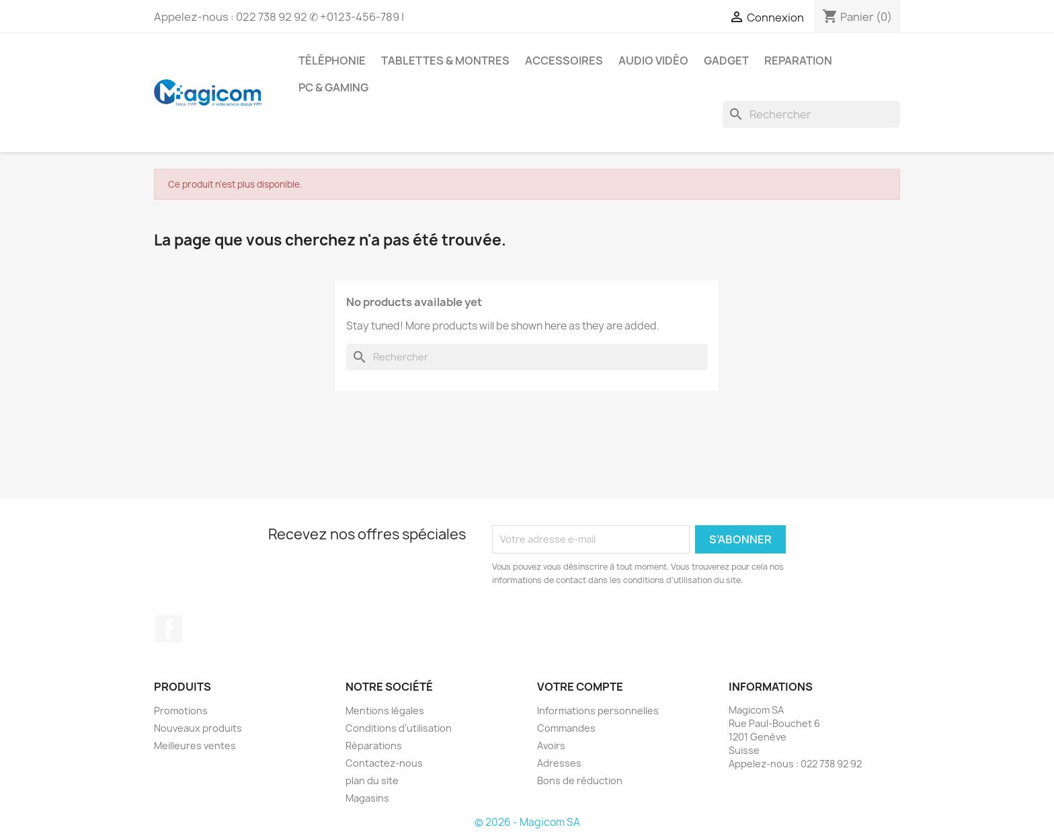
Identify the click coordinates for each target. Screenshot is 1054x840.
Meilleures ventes (195, 745)
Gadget (726, 60)
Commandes (566, 728)
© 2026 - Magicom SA (527, 822)
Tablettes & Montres (445, 60)
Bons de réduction (579, 780)
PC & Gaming (333, 87)
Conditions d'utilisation (399, 728)
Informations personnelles (598, 710)
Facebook (168, 628)
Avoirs (551, 745)
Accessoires (564, 60)
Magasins (367, 798)
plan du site (372, 780)
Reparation (798, 60)
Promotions (181, 710)
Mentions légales (385, 710)
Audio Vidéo (653, 60)
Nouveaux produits (198, 728)
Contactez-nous (384, 763)
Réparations (374, 745)
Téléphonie (332, 60)
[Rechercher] (811, 114)
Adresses (559, 763)
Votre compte (580, 686)
